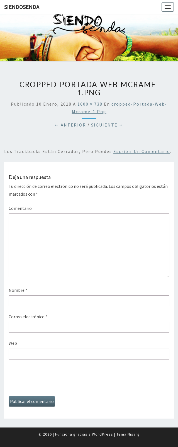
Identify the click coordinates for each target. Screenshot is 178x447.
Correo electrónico (28, 316)
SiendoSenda (21, 6)
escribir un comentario (141, 151)
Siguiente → (107, 125)
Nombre (18, 290)
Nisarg (134, 434)
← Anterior (70, 125)
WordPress (102, 434)
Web (13, 343)
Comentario (20, 208)
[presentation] (51, 380)
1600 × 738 (90, 104)
